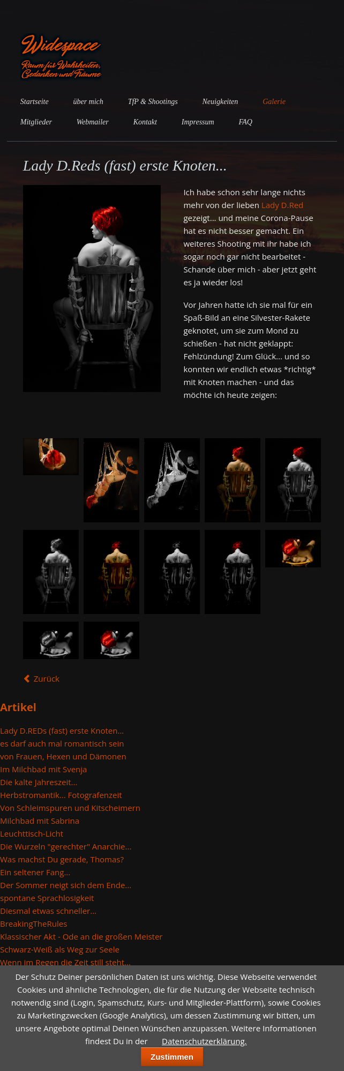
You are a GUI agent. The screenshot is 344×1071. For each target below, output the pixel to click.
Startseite (34, 102)
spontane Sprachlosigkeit (47, 897)
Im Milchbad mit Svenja (43, 769)
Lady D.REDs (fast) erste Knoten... (62, 730)
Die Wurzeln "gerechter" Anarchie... (65, 846)
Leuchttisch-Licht (31, 833)
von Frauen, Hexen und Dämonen (63, 756)
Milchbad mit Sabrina (39, 820)
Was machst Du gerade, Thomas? (62, 859)
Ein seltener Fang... (35, 872)
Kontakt (145, 122)
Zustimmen (172, 1056)
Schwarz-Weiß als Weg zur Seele (59, 949)
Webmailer (93, 122)
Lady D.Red (282, 205)
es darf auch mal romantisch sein (62, 743)
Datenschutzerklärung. (204, 1041)
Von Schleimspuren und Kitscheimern (70, 807)
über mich (88, 102)
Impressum (198, 122)
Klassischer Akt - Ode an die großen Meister (81, 936)
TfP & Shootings (153, 102)
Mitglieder (36, 122)
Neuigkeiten (220, 102)
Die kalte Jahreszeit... (38, 782)
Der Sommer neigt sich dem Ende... (65, 885)
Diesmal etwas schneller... (48, 910)
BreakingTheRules (33, 923)
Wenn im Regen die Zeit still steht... (65, 962)
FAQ (245, 122)
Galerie (274, 102)
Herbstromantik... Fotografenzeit (61, 794)
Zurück (46, 678)
